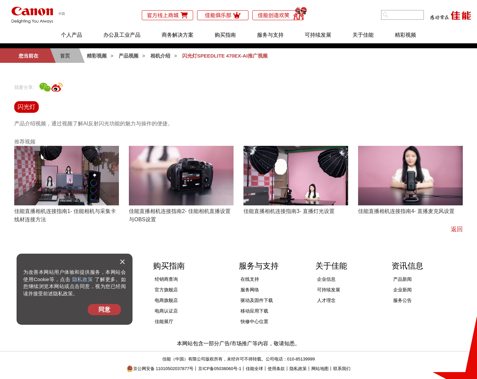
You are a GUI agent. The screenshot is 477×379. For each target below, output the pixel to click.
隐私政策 (82, 279)
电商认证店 (166, 311)
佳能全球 (254, 368)
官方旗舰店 (166, 289)
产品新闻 (402, 279)
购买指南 (225, 35)
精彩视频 (405, 35)
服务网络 (249, 289)
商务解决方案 (177, 35)
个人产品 (71, 35)
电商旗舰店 (166, 300)
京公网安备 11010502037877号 (160, 368)
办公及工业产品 (121, 35)
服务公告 (402, 300)
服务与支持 (270, 35)
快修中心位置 (254, 321)
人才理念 (326, 300)
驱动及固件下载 (256, 300)
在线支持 (249, 279)
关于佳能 (363, 35)
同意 (104, 309)
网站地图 (320, 368)
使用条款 (276, 368)
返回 (457, 229)
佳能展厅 (164, 321)
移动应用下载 (254, 311)
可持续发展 (318, 35)
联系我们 (341, 368)
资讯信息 (407, 265)
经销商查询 (166, 279)
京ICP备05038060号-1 (219, 368)
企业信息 (326, 279)
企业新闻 (402, 289)
